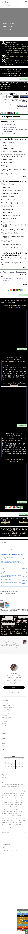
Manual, (7, 891)
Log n (22, 928)
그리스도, (21, 904)
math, (9, 884)
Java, (10, 877)
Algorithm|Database (8, 787)
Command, (11, 868)
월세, (16, 895)
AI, (10, 871)
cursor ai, (22, 868)
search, (19, 880)
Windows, (9, 895)
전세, (22, 880)
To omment (22, 925)
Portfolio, (12, 902)
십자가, (19, 893)
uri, (13, 880)
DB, (18, 868)
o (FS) (20, 914)
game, (7, 904)
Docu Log (22, 915)
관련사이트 (3, 920)
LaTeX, (10, 904)
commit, (13, 884)
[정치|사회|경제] (6, 798)
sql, (13, 886)
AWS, (7, 877)
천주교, (11, 900)
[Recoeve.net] (15, 6)
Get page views (3, 576)
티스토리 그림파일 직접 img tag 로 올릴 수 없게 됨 (11, 641)
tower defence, (8, 880)
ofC (25, 914)
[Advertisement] (14, 58)
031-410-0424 (23, 120)
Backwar (22, 917)
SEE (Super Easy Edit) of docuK (15, 144)
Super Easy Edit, (13, 873)
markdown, (4, 882)
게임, (22, 877)
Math (5, 795)
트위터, (21, 882)
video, (21, 884)
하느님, (3, 880)
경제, (13, 871)
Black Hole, (4, 907)
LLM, (8, 900)
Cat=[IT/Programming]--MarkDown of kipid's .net (15, 340)
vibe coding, (10, 882)
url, (18, 875)
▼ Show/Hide (23, 173)
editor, (10, 898)
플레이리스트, (19, 900)
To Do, (7, 902)
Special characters (8, 158)
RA (20, 921)
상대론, (16, 893)
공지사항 (3, 825)
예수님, (12, 893)
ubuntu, (3, 877)
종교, (16, 880)
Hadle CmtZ (22, 927)
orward (22, 919)
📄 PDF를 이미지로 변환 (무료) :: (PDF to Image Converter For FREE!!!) (11, 619)
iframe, (7, 873)
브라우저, (19, 895)
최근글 (3, 813)
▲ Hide (25, 211)
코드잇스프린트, (20, 898)
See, (14, 904)
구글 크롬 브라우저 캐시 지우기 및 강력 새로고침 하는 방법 (11, 629)
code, (22, 864)
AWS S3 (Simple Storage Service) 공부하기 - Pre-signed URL (11, 633)
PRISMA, (4, 902)
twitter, (24, 875)
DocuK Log (16, 130)
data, (19, 864)
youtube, (21, 891)
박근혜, (9, 893)
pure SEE (24, 144)
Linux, (15, 868)
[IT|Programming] (23, 6)
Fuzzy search (23, 130)
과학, (21, 875)
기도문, (8, 866)
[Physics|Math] (6, 791)
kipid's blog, (4, 893)
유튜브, (16, 902)
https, (22, 889)
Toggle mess (22, 912)
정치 (5, 801)
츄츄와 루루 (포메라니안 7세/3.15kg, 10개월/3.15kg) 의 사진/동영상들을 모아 (14, 473)
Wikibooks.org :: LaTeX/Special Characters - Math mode (15, 313)
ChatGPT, (22, 886)
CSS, (6, 884)
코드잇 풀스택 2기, (21, 873)
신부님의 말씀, (16, 882)
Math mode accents (9, 161)
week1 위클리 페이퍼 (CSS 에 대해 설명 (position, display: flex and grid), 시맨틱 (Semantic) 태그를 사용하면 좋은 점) (11, 624)
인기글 (7, 813)
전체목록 (5, 780)
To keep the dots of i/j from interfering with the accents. (15, 164)
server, (11, 891)
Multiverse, (4, 900)
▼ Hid (22, 910)
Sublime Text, (17, 871)
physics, (3, 904)
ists (25, 921)
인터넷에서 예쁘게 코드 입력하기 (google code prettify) (11, 645)
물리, (13, 895)
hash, (15, 900)
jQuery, (3, 891)
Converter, (6, 871)
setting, (9, 907)
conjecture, (4, 886)
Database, (15, 864)
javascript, (15, 891)
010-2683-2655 (5, 120)
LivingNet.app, (5, 889)
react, (13, 877)
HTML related (12, 616)
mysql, (10, 864)
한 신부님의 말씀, (5, 898)
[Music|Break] (6, 806)
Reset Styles (4, 128)
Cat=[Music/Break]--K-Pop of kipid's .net (14, 418)
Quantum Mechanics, (15, 866)
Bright (16, 128)
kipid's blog (4, 2)
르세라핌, (23, 871)
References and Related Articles (11, 168)
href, (19, 889)
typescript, (15, 889)
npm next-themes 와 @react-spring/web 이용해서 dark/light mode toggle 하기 (11, 638)
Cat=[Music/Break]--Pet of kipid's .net (14, 494)
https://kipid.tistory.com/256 (21, 139)
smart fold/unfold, (13, 875)
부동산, (16, 904)
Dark (11, 128)
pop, (3, 871)
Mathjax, (15, 898)
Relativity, (4, 895)
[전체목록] (8, 6)
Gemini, (7, 864)
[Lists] (2, 6)
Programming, (5, 868)
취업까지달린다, (5, 875)
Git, (18, 886)
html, (24, 900)
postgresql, (4, 866)
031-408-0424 (5, 122)
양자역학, (9, 886)
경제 (5, 803)
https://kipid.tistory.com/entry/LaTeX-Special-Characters (16, 136)
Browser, (17, 884)
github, (10, 889)
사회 (5, 800)
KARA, (3, 884)
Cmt (20, 923)
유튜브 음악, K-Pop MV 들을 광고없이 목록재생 (14, 396)
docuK (22, 142)
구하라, (3, 864)
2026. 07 (14, 836)
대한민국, (20, 902)
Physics (6, 793)
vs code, (3, 873)
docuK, (15, 886)
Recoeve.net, (18, 877)
